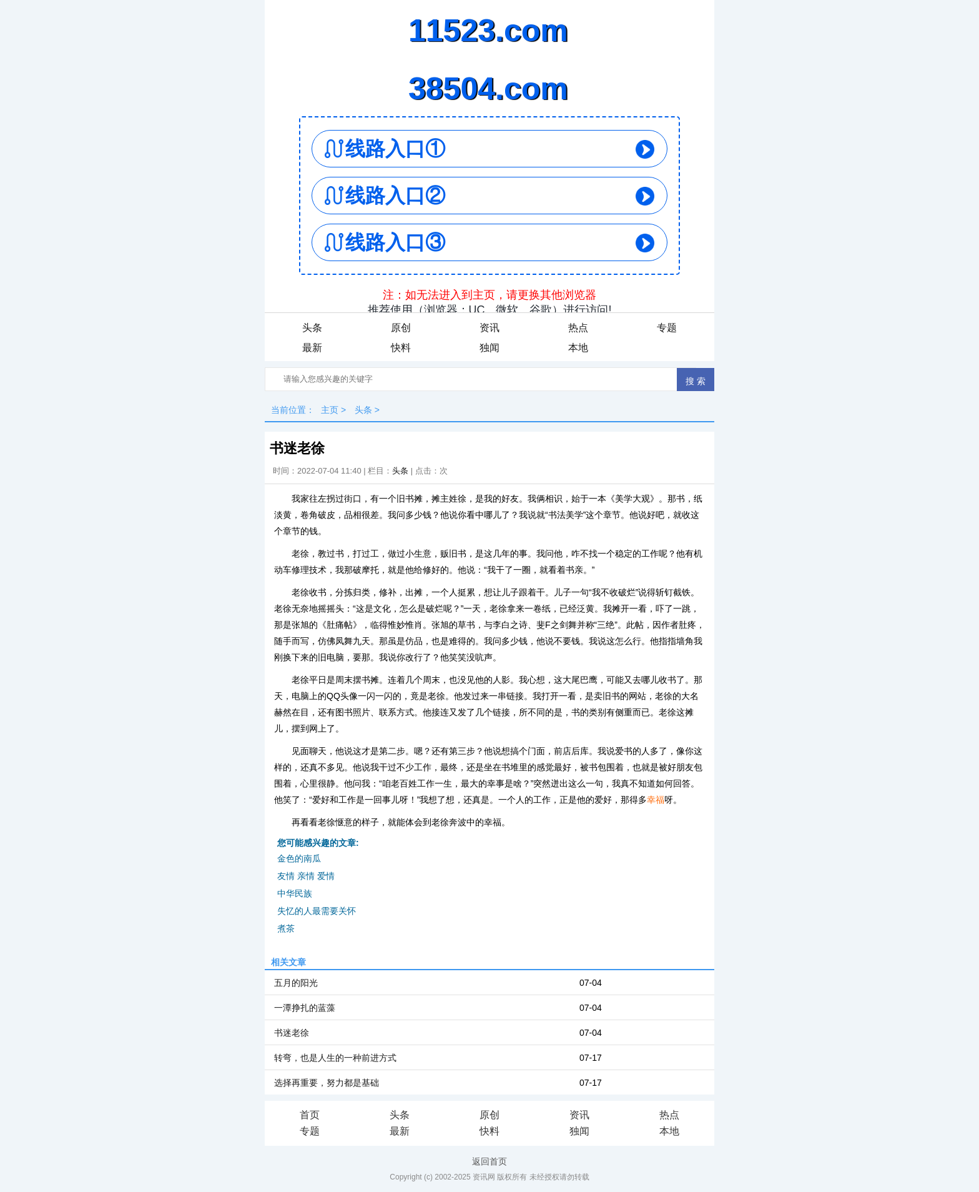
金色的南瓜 (299, 858)
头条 (312, 327)
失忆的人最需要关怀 (316, 911)
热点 (578, 327)
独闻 (489, 347)
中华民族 (294, 893)
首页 (310, 1115)
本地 (578, 347)
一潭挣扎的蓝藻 (304, 1008)
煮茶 (286, 928)
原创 (401, 327)
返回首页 (489, 1161)
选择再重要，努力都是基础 (326, 1083)
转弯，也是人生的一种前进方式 (335, 1058)
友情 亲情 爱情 (306, 876)
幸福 (655, 800)
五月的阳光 (296, 983)
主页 (329, 410)
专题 (667, 327)
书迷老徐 (291, 1033)
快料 (401, 347)
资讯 (489, 327)
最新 (312, 347)
